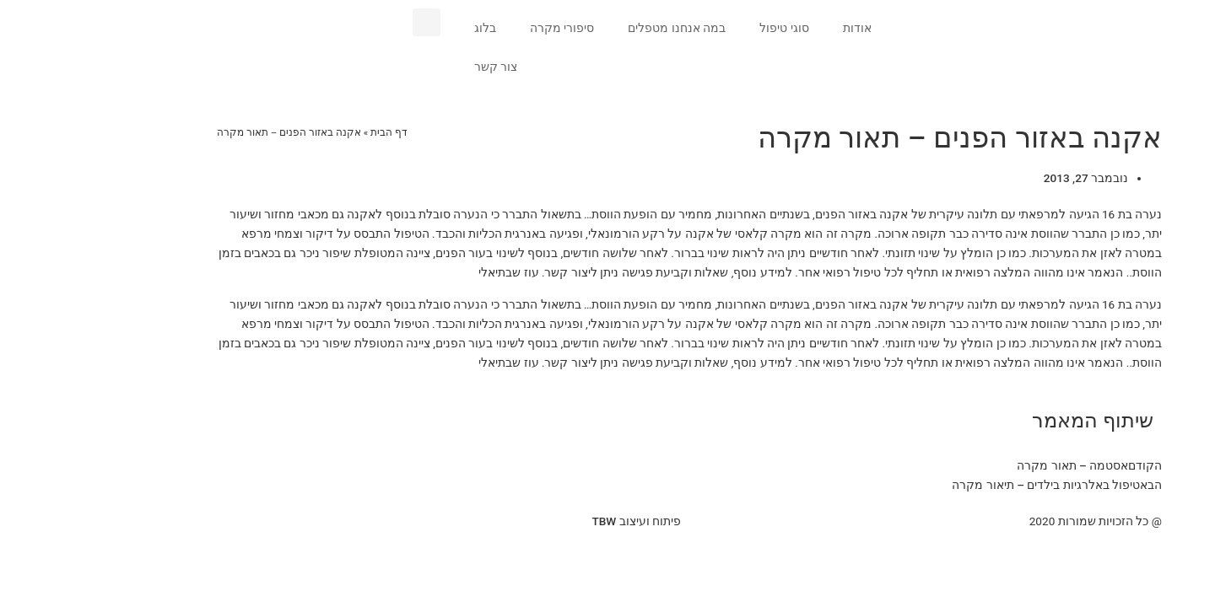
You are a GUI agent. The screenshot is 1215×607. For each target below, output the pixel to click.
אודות (775, 28)
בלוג (403, 28)
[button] (345, 22)
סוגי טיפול (702, 28)
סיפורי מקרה (480, 28)
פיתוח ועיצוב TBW (554, 521)
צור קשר (413, 66)
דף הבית (307, 132)
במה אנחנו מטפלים (595, 28)
